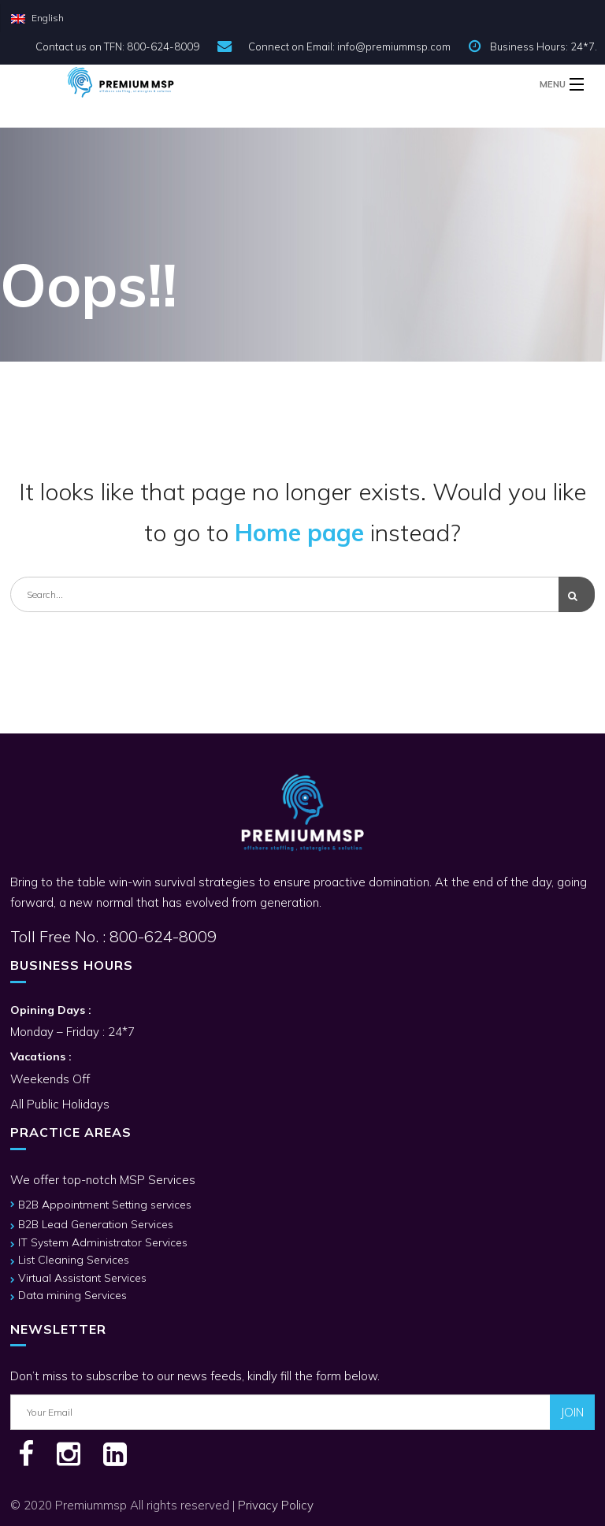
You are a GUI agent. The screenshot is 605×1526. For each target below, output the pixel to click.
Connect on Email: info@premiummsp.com (349, 46)
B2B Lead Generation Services (95, 1224)
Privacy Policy (276, 1505)
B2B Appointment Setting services (104, 1204)
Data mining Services (72, 1295)
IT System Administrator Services (102, 1242)
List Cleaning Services (73, 1260)
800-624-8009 (161, 936)
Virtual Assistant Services (82, 1278)
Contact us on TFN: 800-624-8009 (117, 46)
